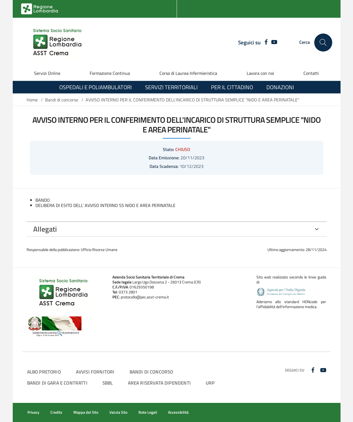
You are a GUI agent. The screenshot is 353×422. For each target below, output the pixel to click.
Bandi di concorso (61, 99)
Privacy (33, 412)
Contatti (311, 73)
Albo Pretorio (44, 371)
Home (32, 99)
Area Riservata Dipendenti (159, 383)
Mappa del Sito (85, 412)
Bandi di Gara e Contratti (57, 383)
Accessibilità (178, 412)
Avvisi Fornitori (95, 371)
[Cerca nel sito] (323, 43)
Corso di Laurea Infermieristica (188, 73)
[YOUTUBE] (274, 42)
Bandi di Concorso (151, 371)
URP (210, 383)
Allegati (45, 229)
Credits (56, 412)
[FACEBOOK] (265, 42)
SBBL (107, 383)
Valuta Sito (118, 412)
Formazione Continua (110, 73)
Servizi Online (47, 73)
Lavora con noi (260, 73)
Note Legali (147, 412)
